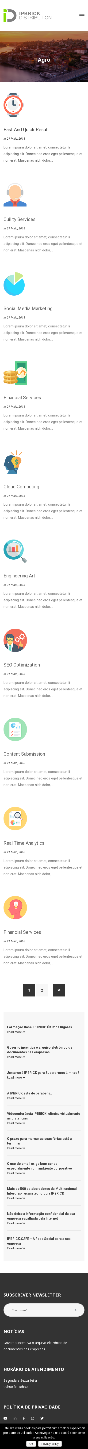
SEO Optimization (22, 667)
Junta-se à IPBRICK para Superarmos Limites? (43, 1073)
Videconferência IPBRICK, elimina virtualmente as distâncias (43, 1116)
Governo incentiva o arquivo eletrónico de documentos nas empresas (39, 1050)
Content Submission (24, 756)
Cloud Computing (21, 488)
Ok (31, 1443)
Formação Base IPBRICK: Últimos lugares (39, 1027)
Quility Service (19, 221)
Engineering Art (19, 577)
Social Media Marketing (28, 310)
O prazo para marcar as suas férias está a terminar (39, 1141)
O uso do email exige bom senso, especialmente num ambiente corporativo (39, 1166)
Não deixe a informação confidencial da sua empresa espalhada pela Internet (41, 1216)
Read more (16, 1032)
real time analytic (24, 845)
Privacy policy (49, 1443)
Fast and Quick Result (26, 130)
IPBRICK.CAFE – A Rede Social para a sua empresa (39, 1241)
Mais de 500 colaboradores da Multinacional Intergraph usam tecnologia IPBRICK (42, 1191)
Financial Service (22, 399)
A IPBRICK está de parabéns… (30, 1093)
